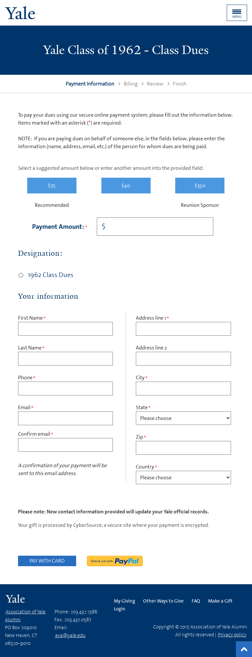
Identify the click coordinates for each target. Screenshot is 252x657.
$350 (200, 185)
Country (146, 466)
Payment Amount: (59, 226)
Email (25, 407)
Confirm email (35, 433)
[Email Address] (65, 418)
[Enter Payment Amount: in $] (155, 226)
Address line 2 (151, 347)
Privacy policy (232, 634)
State (143, 407)
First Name (31, 317)
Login (119, 609)
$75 (51, 185)
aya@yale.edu (70, 635)
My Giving (124, 601)
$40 (125, 185)
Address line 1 (152, 317)
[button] (237, 13)
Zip (141, 436)
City (141, 377)
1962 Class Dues (51, 274)
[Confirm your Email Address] (65, 445)
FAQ (196, 601)
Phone (26, 377)
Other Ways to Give (163, 601)
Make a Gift (220, 601)
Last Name (31, 347)
